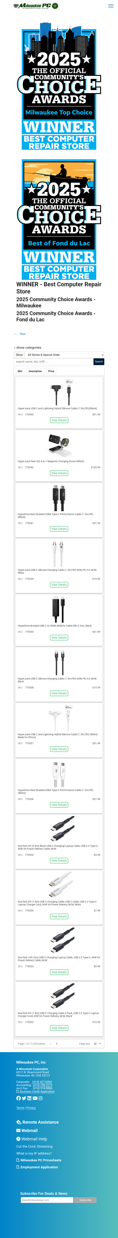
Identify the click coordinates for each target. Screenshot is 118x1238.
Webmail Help (31, 1138)
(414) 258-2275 (42, 1085)
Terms (20, 1107)
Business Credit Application (35, 1091)
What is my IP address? (34, 1153)
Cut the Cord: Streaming (34, 1146)
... (17, 333)
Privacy (31, 1107)
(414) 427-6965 (42, 1082)
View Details (59, 420)
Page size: (84, 1043)
